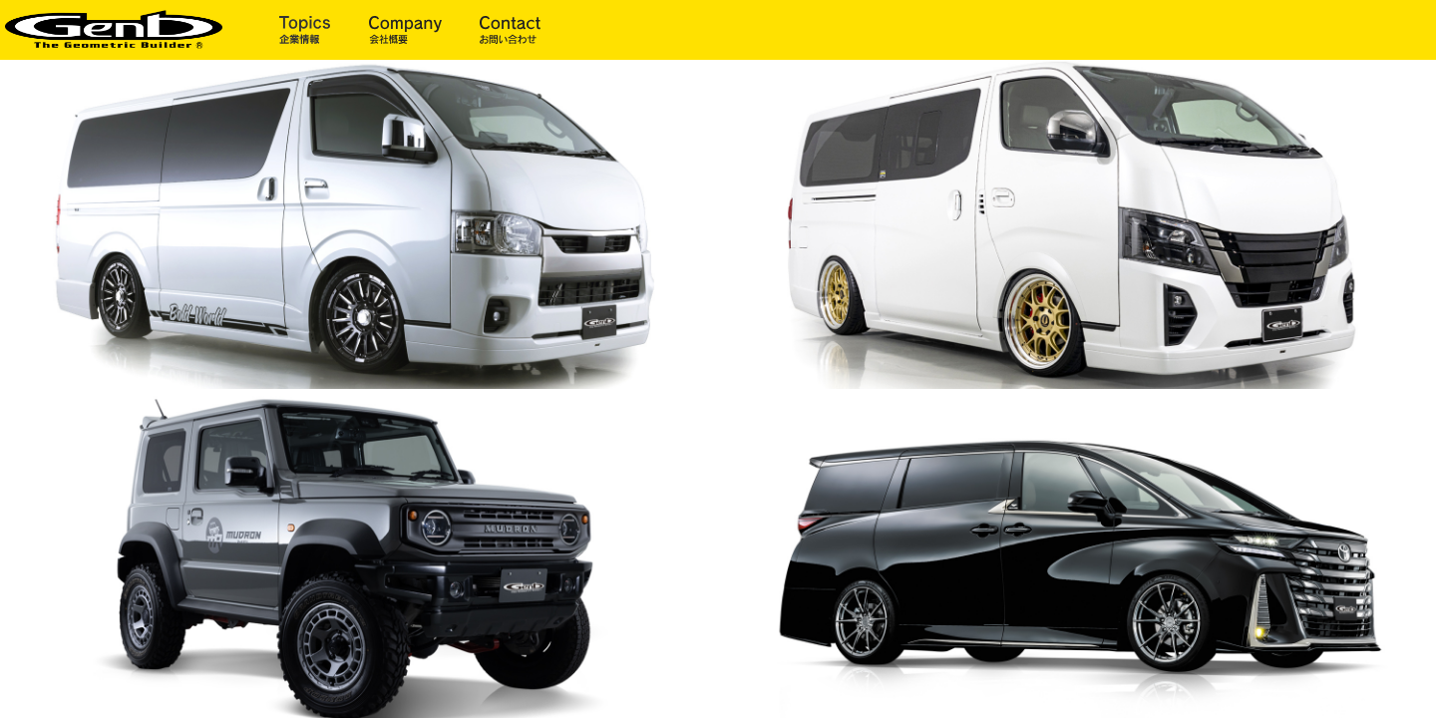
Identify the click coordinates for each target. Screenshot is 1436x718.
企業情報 (324, 30)
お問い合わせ (510, 30)
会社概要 (424, 30)
